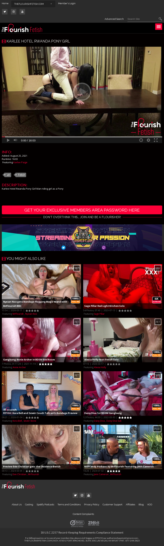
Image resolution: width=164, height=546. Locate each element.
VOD (149, 505)
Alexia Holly (100, 367)
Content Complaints (83, 514)
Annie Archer (19, 367)
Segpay (89, 538)
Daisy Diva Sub (114, 421)
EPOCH (99, 538)
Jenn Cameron (101, 474)
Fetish (21, 174)
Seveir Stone (30, 421)
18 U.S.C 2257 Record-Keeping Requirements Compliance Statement (82, 532)
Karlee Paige (20, 162)
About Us (17, 505)
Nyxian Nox (31, 314)
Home (5, 3)
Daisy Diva (99, 421)
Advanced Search (114, 19)
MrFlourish (18, 314)
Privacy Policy (91, 505)
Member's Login (67, 3)
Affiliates (130, 505)
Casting (29, 505)
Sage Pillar (99, 314)
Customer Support (112, 505)
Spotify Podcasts (45, 505)
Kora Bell (17, 421)
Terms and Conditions (69, 505)
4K (8, 174)
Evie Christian (19, 474)
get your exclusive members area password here (82, 210)
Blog (141, 505)
